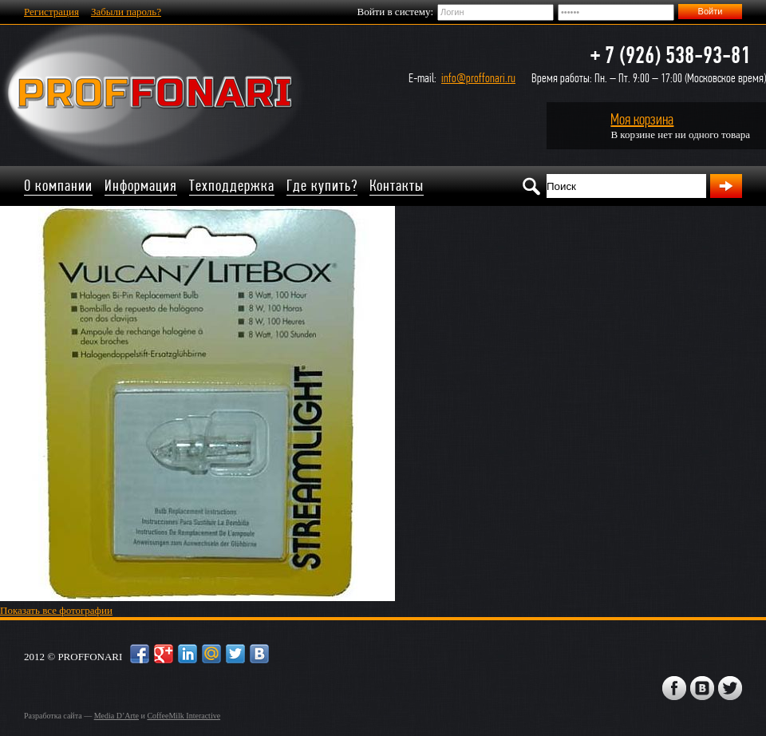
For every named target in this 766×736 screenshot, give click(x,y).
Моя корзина (641, 119)
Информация (141, 185)
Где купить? (321, 185)
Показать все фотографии (56, 610)
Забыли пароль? (126, 12)
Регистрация (51, 12)
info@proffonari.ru (478, 77)
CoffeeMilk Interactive (183, 715)
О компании (58, 185)
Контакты (396, 185)
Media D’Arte (116, 715)
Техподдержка (231, 185)
